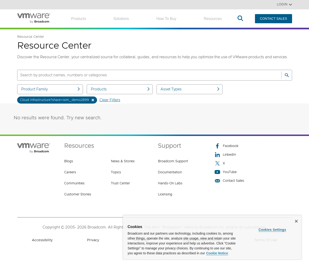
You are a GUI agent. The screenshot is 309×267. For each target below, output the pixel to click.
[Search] (287, 75)
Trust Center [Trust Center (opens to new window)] (120, 183)
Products (78, 19)
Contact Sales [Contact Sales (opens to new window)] (229, 181)
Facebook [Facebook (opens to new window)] (227, 146)
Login (284, 4)
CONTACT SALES (273, 18)
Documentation (170, 172)
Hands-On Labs (170, 183)
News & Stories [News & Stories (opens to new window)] (123, 161)
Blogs (68, 161)
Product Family (51, 89)
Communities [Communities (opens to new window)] (74, 183)
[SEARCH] (144, 75)
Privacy (93, 240)
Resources (213, 19)
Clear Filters (109, 100)
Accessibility (42, 240)
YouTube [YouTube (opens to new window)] (226, 172)
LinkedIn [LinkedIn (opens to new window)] (225, 155)
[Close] (296, 221)
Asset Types (190, 89)
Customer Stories (77, 194)
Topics (116, 172)
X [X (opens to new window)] (220, 163)
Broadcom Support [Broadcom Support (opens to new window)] (173, 161)
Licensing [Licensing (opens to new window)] (165, 194)
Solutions (121, 19)
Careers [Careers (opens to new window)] (70, 172)
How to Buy (166, 19)
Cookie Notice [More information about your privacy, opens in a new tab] (217, 253)
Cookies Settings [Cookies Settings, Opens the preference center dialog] (272, 230)
